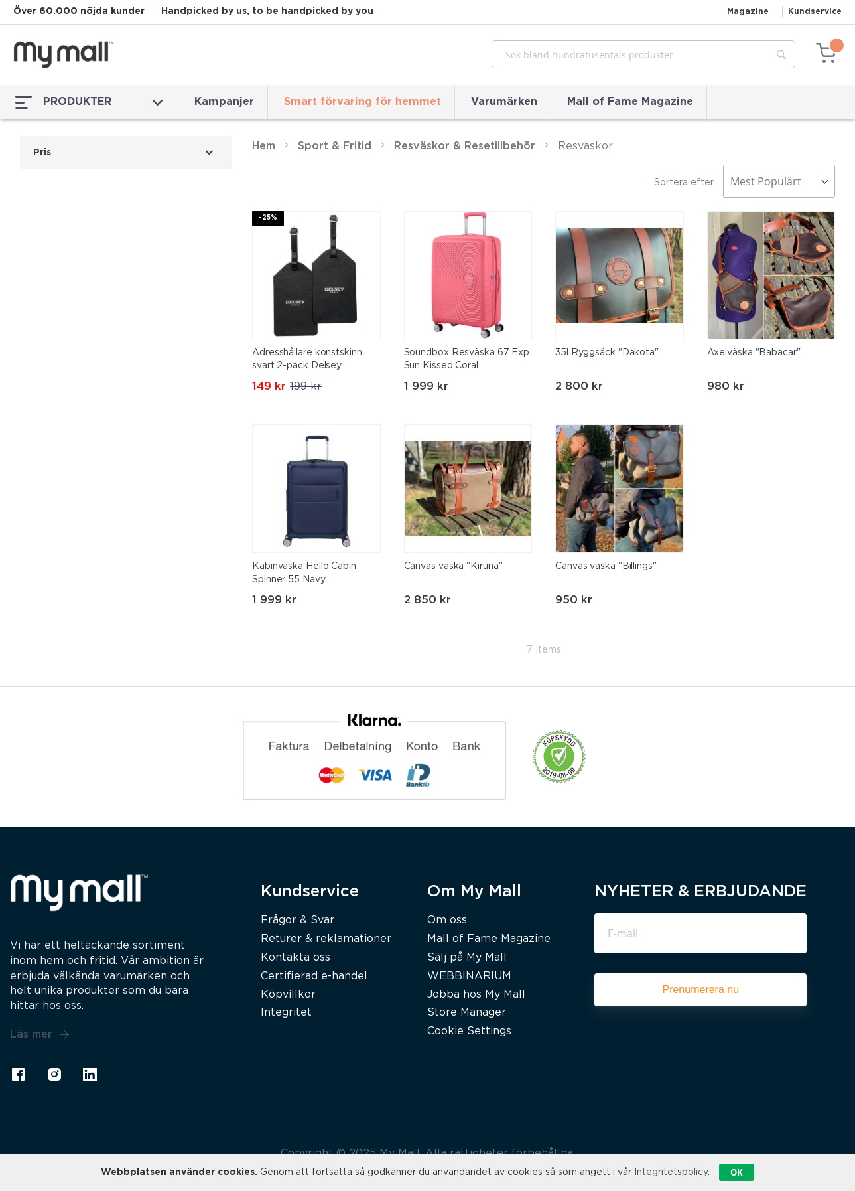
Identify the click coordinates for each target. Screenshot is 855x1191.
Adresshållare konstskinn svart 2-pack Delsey (307, 359)
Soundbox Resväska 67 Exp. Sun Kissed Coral (468, 359)
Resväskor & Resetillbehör (464, 146)
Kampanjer (224, 102)
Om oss (447, 920)
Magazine (748, 11)
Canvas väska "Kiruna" (453, 566)
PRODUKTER (88, 102)
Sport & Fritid (334, 146)
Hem (263, 146)
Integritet (286, 1013)
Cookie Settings (469, 1031)
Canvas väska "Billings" (606, 566)
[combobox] (643, 54)
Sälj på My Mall (467, 958)
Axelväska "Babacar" (754, 353)
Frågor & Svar (297, 920)
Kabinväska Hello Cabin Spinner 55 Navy (304, 573)
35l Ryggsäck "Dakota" (607, 353)
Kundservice (815, 11)
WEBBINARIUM (469, 976)
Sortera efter (684, 183)
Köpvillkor (288, 995)
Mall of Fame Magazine (630, 102)
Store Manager (466, 1013)
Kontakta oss (295, 958)
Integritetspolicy (671, 1172)
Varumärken (504, 102)
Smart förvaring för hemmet (362, 102)
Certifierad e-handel (314, 976)
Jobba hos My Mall (476, 995)
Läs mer (40, 1035)
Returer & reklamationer (326, 939)
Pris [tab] (42, 153)
